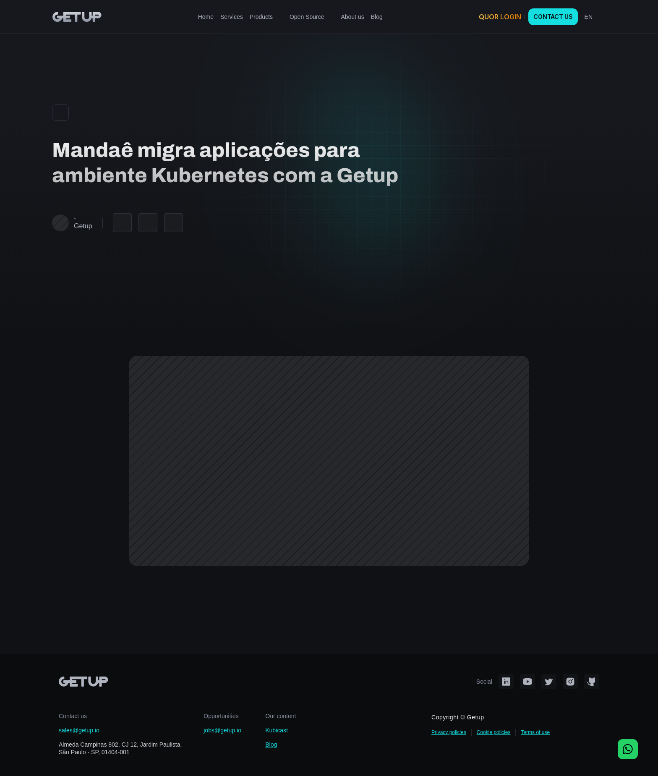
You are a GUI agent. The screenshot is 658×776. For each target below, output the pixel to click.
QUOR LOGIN (500, 17)
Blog (271, 744)
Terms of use (535, 732)
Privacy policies (448, 732)
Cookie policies (494, 732)
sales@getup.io (79, 730)
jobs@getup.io (222, 730)
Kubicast (276, 730)
